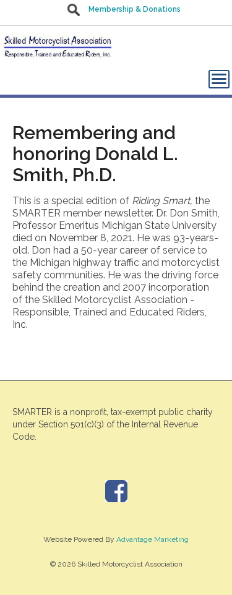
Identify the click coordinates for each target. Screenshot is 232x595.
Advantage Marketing (152, 539)
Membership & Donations (134, 9)
